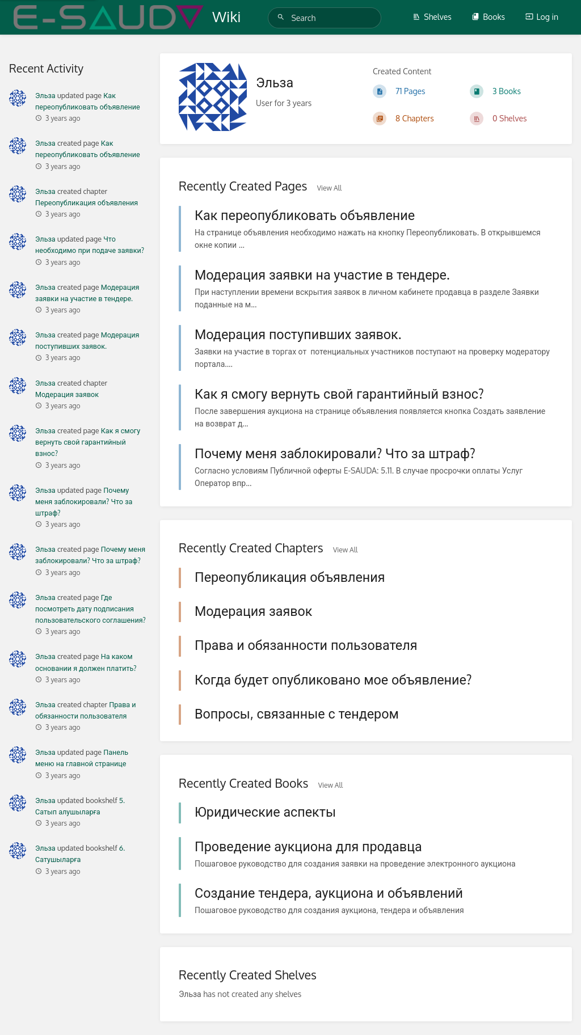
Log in (541, 17)
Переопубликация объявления (86, 202)
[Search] (282, 17)
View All (329, 188)
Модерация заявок (67, 394)
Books (488, 17)
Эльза (45, 95)
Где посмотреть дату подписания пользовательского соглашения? (90, 608)
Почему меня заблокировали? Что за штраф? (83, 501)
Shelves (432, 17)
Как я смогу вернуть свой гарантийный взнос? (87, 442)
